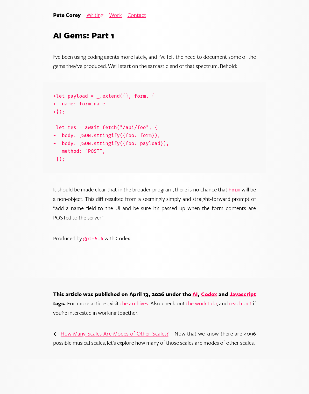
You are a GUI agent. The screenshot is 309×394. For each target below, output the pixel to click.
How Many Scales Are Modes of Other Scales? (114, 333)
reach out (240, 303)
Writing (94, 15)
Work (115, 15)
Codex (209, 294)
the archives (134, 303)
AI (195, 294)
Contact (136, 15)
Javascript (243, 294)
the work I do (201, 303)
